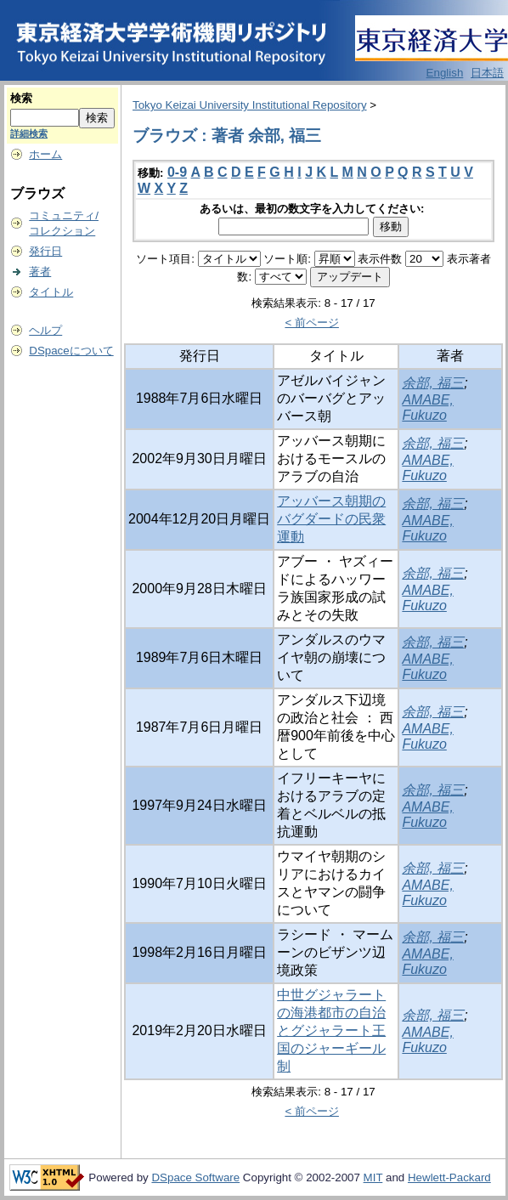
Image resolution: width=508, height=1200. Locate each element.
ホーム (45, 154)
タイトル (51, 292)
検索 (21, 98)
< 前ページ (312, 322)
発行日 (45, 251)
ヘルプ (45, 330)
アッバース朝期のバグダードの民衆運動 (331, 519)
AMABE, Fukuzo (427, 407)
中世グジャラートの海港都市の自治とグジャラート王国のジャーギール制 (331, 1030)
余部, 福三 (433, 383)
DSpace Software (195, 1177)
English (445, 72)
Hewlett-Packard (449, 1177)
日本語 (487, 72)
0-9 (177, 172)
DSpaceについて (71, 350)
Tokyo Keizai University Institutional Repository (250, 105)
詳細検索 (29, 133)
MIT (373, 1177)
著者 (40, 271)
